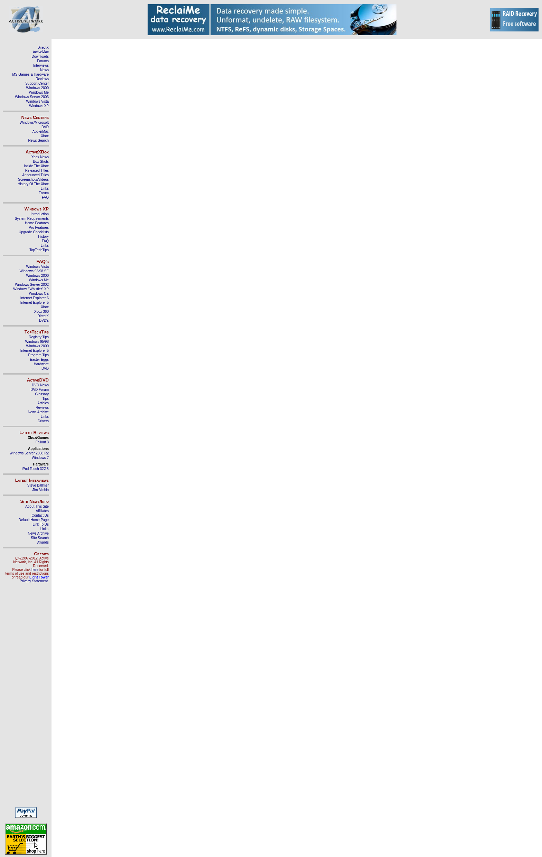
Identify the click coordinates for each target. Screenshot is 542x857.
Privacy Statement (34, 581)
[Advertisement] (26, 698)
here (34, 570)
